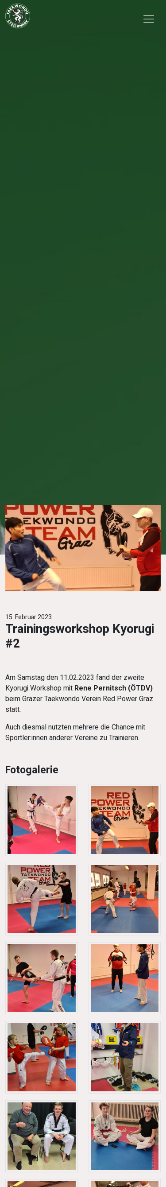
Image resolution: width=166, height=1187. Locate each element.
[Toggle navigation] (149, 19)
